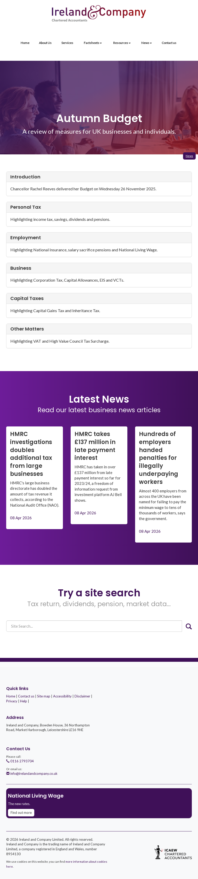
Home (25, 43)
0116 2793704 (20, 761)
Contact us (169, 43)
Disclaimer (82, 696)
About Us (45, 43)
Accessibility (62, 696)
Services (67, 43)
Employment (25, 237)
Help (23, 701)
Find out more (21, 812)
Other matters (27, 329)
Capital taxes (27, 298)
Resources (122, 43)
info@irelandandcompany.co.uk (31, 773)
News (146, 43)
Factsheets (93, 43)
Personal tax (25, 207)
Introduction (25, 177)
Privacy (11, 701)
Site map (43, 696)
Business (20, 268)
